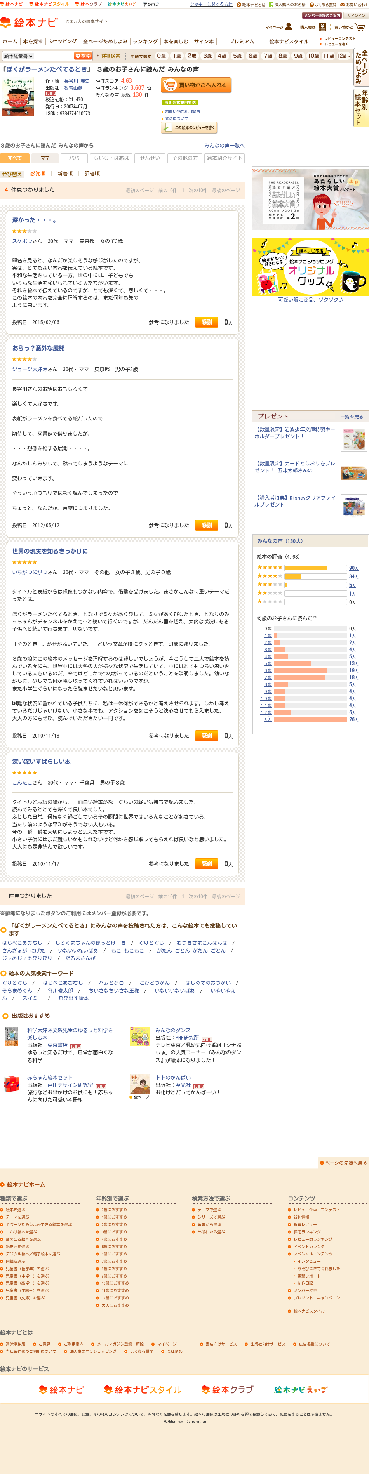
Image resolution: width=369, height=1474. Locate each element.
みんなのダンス (173, 1030)
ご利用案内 (74, 1344)
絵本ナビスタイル (309, 1311)
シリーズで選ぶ (211, 1217)
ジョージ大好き (29, 369)
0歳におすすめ (114, 1210)
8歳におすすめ (114, 1269)
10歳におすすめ (115, 1283)
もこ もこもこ (127, 950)
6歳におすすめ (114, 1254)
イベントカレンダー (311, 1246)
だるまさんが (80, 958)
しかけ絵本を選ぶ (21, 1232)
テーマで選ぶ (209, 1210)
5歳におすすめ (114, 1246)
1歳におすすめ (114, 1217)
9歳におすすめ (114, 1276)
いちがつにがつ (29, 572)
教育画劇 (73, 87)
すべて (15, 158)
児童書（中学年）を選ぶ (27, 1276)
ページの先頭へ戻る (346, 1162)
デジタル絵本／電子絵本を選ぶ (33, 1254)
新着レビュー (305, 1224)
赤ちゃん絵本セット (50, 1077)
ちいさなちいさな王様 (114, 990)
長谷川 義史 (77, 80)
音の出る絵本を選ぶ (23, 1239)
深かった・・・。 (35, 220)
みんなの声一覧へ (224, 145)
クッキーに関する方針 (211, 4)
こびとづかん (154, 983)
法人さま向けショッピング (93, 1351)
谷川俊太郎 (60, 990)
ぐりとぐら (151, 943)
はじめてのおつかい (208, 983)
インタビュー (309, 1261)
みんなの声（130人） (281, 541)
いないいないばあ (78, 950)
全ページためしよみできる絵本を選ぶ (39, 1224)
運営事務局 (15, 1344)
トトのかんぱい (173, 1077)
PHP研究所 (187, 1037)
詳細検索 (110, 55)
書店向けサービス (221, 1344)
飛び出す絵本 (73, 998)
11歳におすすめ (115, 1290)
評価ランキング (307, 1232)
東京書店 (57, 1045)
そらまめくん (17, 990)
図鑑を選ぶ (15, 1261)
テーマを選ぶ (17, 1217)
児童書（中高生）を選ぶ (27, 1290)
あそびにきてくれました (319, 1269)
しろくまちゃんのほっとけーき (90, 943)
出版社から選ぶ (211, 1232)
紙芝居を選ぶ (17, 1246)
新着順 (65, 173)
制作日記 (305, 1283)
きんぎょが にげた (23, 950)
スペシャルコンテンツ (313, 1254)
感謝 (206, 322)
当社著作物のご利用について (31, 1351)
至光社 (183, 1085)
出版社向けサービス (268, 1344)
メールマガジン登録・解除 (120, 1344)
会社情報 (175, 1351)
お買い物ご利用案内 (182, 111)
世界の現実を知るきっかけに (50, 551)
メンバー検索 (305, 1290)
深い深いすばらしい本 (41, 762)
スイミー (33, 998)
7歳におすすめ (114, 1261)
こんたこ (22, 782)
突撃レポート (309, 1276)
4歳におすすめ (114, 1239)
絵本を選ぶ (15, 1210)
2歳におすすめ (114, 1224)
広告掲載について (314, 1344)
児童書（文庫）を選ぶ (25, 1298)
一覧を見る (352, 416)
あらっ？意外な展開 (38, 348)
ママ (45, 158)
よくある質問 (141, 1351)
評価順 (92, 173)
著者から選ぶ (209, 1224)
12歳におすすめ (115, 1298)
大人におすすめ (115, 1305)
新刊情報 (301, 1217)
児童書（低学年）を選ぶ (27, 1269)
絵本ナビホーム (26, 1185)
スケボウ (22, 241)
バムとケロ (111, 983)
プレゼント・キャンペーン (317, 1298)
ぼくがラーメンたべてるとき (46, 69)
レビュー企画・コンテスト (317, 1210)
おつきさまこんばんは (202, 943)
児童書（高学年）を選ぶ (27, 1283)
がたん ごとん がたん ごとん (191, 950)
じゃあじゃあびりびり (27, 958)
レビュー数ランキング (313, 1239)
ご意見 (44, 1344)
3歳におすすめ (114, 1232)
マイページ (167, 1344)
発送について (176, 118)
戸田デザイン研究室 (70, 1085)
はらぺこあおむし (22, 943)
